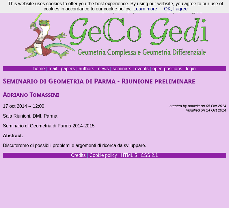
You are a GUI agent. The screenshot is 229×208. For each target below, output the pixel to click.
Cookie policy (103, 155)
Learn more (145, 8)
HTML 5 (129, 155)
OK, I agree (176, 8)
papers (68, 68)
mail (53, 68)
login (191, 68)
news (103, 68)
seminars (122, 68)
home (39, 68)
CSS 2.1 (149, 155)
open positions (167, 68)
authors (86, 68)
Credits (78, 155)
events (141, 68)
